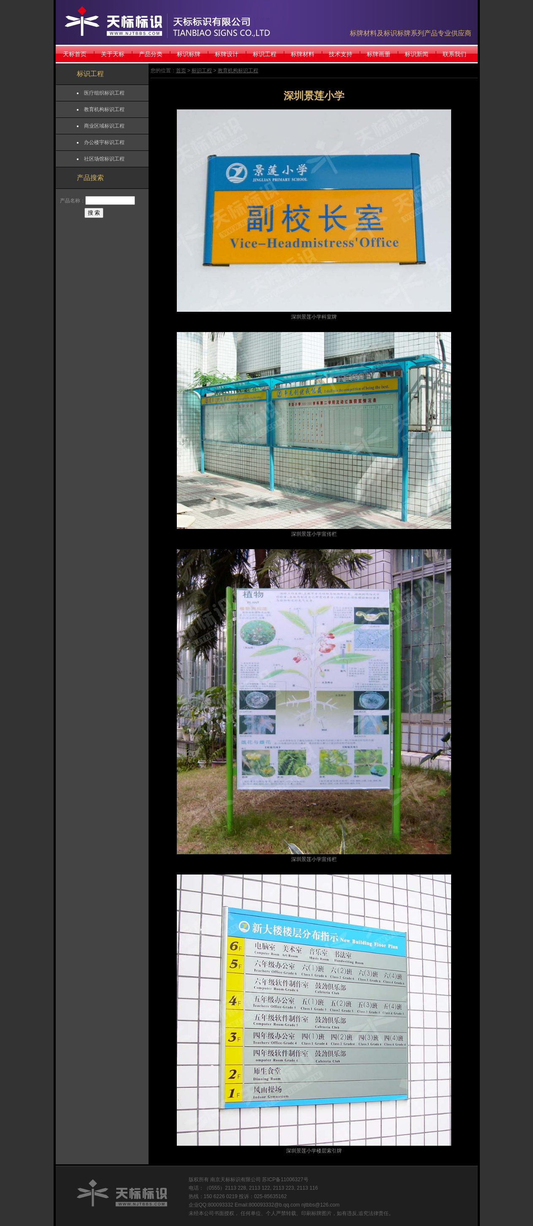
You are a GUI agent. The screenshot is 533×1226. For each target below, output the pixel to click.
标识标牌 (188, 54)
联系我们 (454, 54)
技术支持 (340, 54)
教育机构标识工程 (104, 109)
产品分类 (150, 54)
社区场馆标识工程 (104, 159)
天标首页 (75, 54)
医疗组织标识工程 (104, 93)
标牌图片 (321, 1213)
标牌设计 (226, 54)
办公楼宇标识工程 (104, 142)
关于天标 (112, 54)
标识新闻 (416, 54)
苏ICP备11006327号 (285, 1179)
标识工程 (264, 54)
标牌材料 (302, 54)
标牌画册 (378, 54)
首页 (181, 71)
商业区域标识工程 (104, 126)
